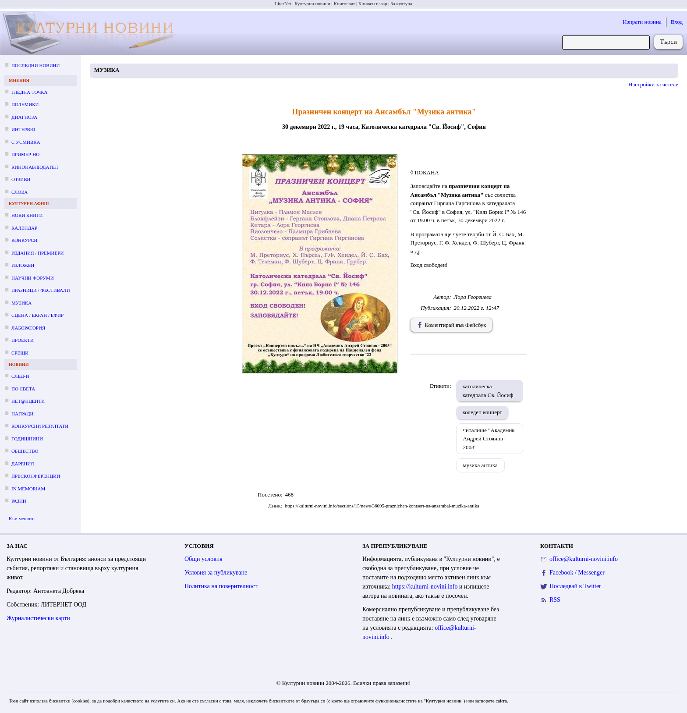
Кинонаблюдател (34, 167)
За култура (401, 3)
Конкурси (24, 240)
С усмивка (25, 142)
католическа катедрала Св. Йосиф (488, 390)
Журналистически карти (38, 618)
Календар (24, 228)
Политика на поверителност (221, 586)
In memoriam (28, 488)
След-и (20, 376)
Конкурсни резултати (39, 426)
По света (23, 388)
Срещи (19, 352)
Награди (22, 413)
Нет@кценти (28, 401)
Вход (677, 21)
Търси (668, 41)
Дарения (22, 463)
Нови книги (26, 215)
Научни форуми (32, 277)
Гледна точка (29, 92)
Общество (24, 451)
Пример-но (25, 154)
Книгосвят (344, 3)
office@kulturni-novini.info (583, 559)
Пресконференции (35, 476)
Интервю (23, 129)
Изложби (22, 265)
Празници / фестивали (40, 290)
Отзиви (20, 179)
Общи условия (203, 559)
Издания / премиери (37, 252)
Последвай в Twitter (575, 586)
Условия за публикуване (215, 572)
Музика (21, 302)
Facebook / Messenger (577, 572)
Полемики (25, 104)
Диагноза (24, 117)
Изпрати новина (642, 21)
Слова (19, 192)
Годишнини (27, 438)
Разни (18, 501)
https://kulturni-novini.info (425, 586)
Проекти (22, 340)
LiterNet (283, 3)
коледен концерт (483, 412)
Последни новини (35, 65)
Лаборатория (28, 327)
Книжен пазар (372, 3)
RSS (554, 599)
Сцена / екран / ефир (37, 315)
